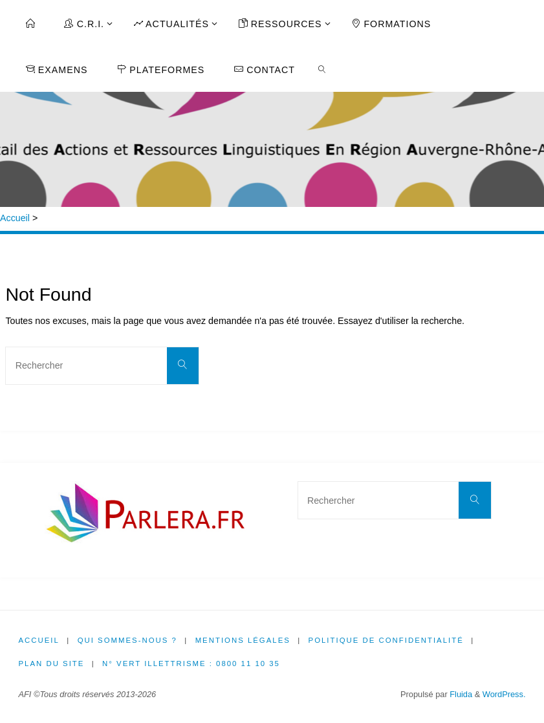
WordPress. (504, 694)
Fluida (460, 694)
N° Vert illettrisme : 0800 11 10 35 (191, 663)
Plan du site (52, 663)
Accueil (15, 218)
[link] (322, 68)
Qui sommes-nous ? (127, 640)
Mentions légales (242, 640)
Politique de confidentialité (386, 640)
